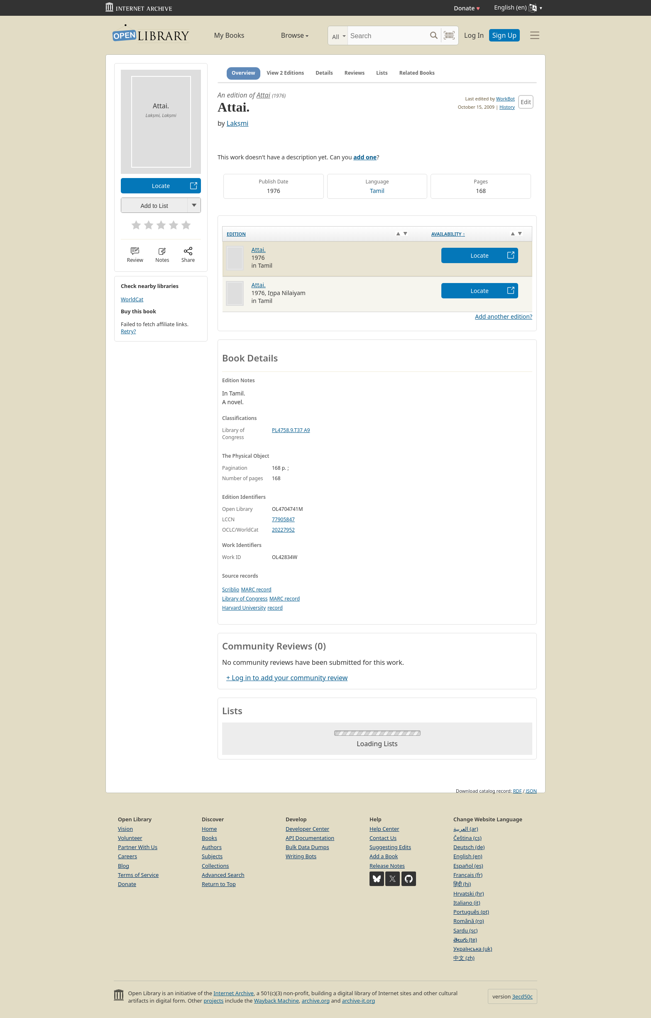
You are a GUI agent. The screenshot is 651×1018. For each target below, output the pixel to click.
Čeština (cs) (467, 838)
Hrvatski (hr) (468, 893)
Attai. (259, 250)
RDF (517, 791)
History (507, 107)
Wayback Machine (276, 1000)
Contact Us (383, 838)
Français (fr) (467, 875)
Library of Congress (245, 598)
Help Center (384, 828)
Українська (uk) (472, 948)
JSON (531, 791)
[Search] (387, 35)
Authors (212, 847)
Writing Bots (301, 856)
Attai (263, 95)
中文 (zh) (464, 958)
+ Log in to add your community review (287, 677)
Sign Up (504, 35)
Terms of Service (138, 875)
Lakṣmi (238, 123)
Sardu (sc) (465, 930)
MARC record (256, 589)
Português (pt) (471, 911)
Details (324, 72)
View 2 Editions (285, 72)
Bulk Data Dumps (307, 847)
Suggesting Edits (390, 847)
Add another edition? (503, 316)
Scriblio (230, 589)
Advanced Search (223, 875)
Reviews (355, 72)
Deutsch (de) (469, 847)
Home (209, 828)
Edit (526, 102)
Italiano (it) (466, 902)
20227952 (283, 529)
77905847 (283, 519)
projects (213, 1000)
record (275, 607)
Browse (285, 35)
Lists (382, 72)
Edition (236, 234)
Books (209, 838)
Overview (243, 72)
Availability (448, 234)
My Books (229, 35)
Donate (467, 8)
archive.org (316, 1000)
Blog (123, 865)
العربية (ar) (465, 828)
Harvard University (244, 607)
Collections (215, 865)
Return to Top (219, 884)
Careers (127, 856)
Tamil (377, 191)
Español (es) (468, 865)
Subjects (212, 856)
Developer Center (307, 828)
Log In (474, 35)
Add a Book (384, 856)
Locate (161, 186)
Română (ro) (468, 921)
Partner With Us (137, 847)
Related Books (417, 72)
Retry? (128, 331)
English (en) (467, 856)
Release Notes (387, 865)
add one (365, 157)
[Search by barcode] (449, 35)
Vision (125, 828)
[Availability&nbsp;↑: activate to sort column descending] (479, 233)
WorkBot (505, 98)
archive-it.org (358, 1000)
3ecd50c (522, 996)
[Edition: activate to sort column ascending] (325, 233)
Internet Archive (233, 993)
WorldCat (132, 299)
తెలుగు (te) (465, 939)
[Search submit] (433, 35)
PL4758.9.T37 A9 (291, 430)
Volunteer (130, 838)
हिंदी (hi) (462, 884)
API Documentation (310, 838)
